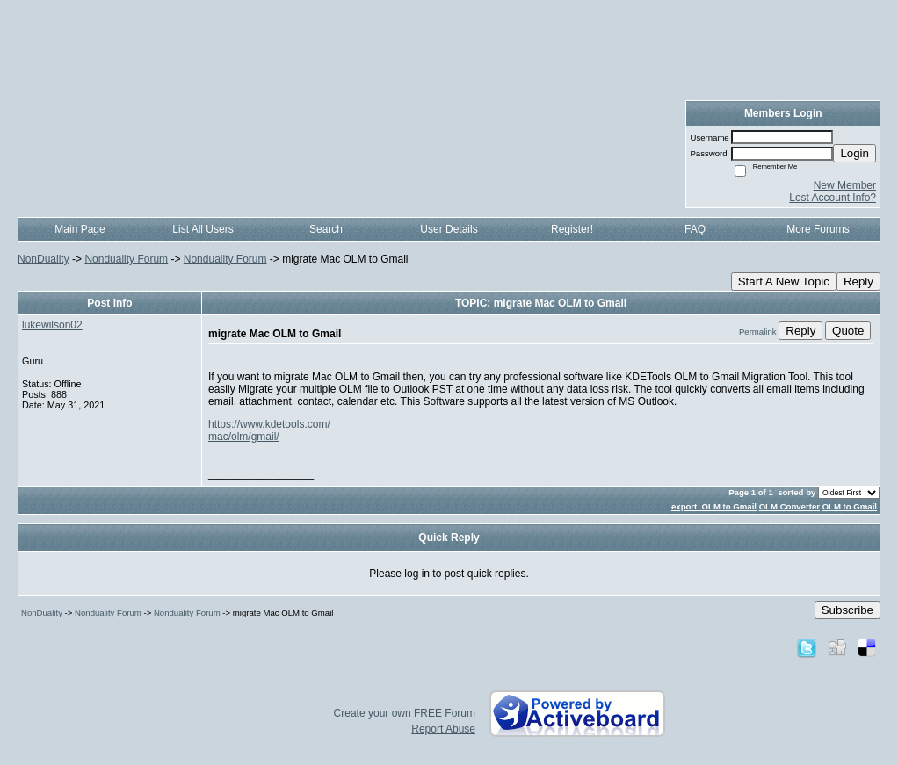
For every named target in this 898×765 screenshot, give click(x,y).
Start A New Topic (783, 281)
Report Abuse (443, 729)
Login (854, 153)
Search (326, 229)
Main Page (79, 229)
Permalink (758, 331)
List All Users (202, 229)
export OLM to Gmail (714, 506)
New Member (845, 185)
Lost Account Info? (832, 197)
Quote (848, 330)
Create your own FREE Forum (404, 713)
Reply (858, 281)
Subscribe (847, 610)
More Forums (817, 229)
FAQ (695, 229)
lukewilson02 (52, 325)
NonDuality (43, 259)
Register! (572, 229)
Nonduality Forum (126, 259)
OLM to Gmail (849, 506)
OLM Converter (789, 506)
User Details (448, 229)
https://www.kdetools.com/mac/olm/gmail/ (269, 430)
